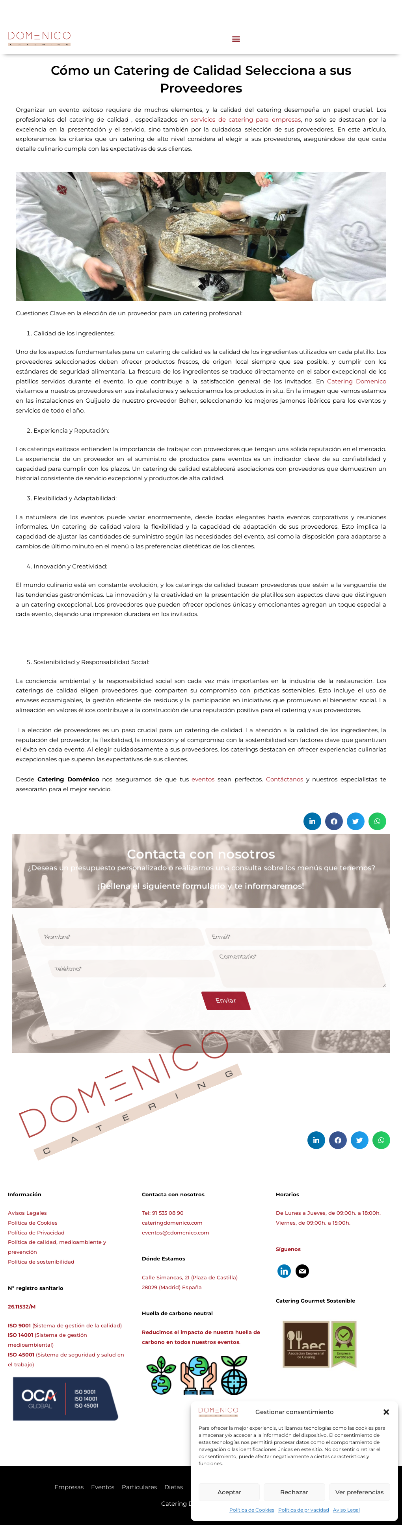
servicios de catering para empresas (246, 119)
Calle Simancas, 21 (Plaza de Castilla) (190, 1277)
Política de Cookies (251, 1510)
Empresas (69, 1487)
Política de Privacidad (36, 1232)
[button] (386, 1412)
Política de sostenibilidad (41, 1261)
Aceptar (229, 1492)
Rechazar (294, 1492)
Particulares (139, 1487)
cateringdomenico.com (172, 1223)
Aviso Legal (346, 1510)
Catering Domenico (356, 381)
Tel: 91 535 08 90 (163, 1213)
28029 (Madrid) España (172, 1287)
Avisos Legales (27, 1213)
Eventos (102, 1487)
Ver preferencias (359, 1492)
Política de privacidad (303, 1510)
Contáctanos (284, 779)
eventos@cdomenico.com (175, 1232)
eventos (202, 779)
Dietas (173, 1487)
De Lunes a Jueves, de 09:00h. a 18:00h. (328, 1213)
